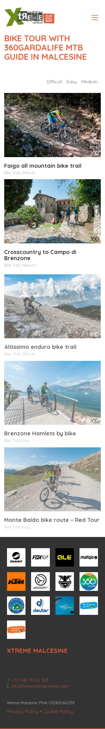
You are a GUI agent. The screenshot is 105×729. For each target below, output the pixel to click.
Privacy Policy (22, 711)
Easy (72, 81)
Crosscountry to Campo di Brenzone (40, 255)
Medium (89, 81)
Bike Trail (12, 173)
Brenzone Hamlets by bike (40, 436)
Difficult (54, 81)
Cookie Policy (58, 711)
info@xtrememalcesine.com (40, 686)
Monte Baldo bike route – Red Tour (52, 523)
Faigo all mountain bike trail (42, 166)
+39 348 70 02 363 (29, 680)
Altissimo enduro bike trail (40, 350)
